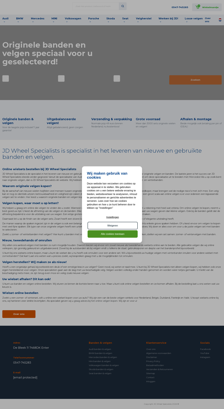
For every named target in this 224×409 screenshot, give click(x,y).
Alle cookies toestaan (112, 234)
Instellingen (112, 217)
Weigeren (112, 225)
